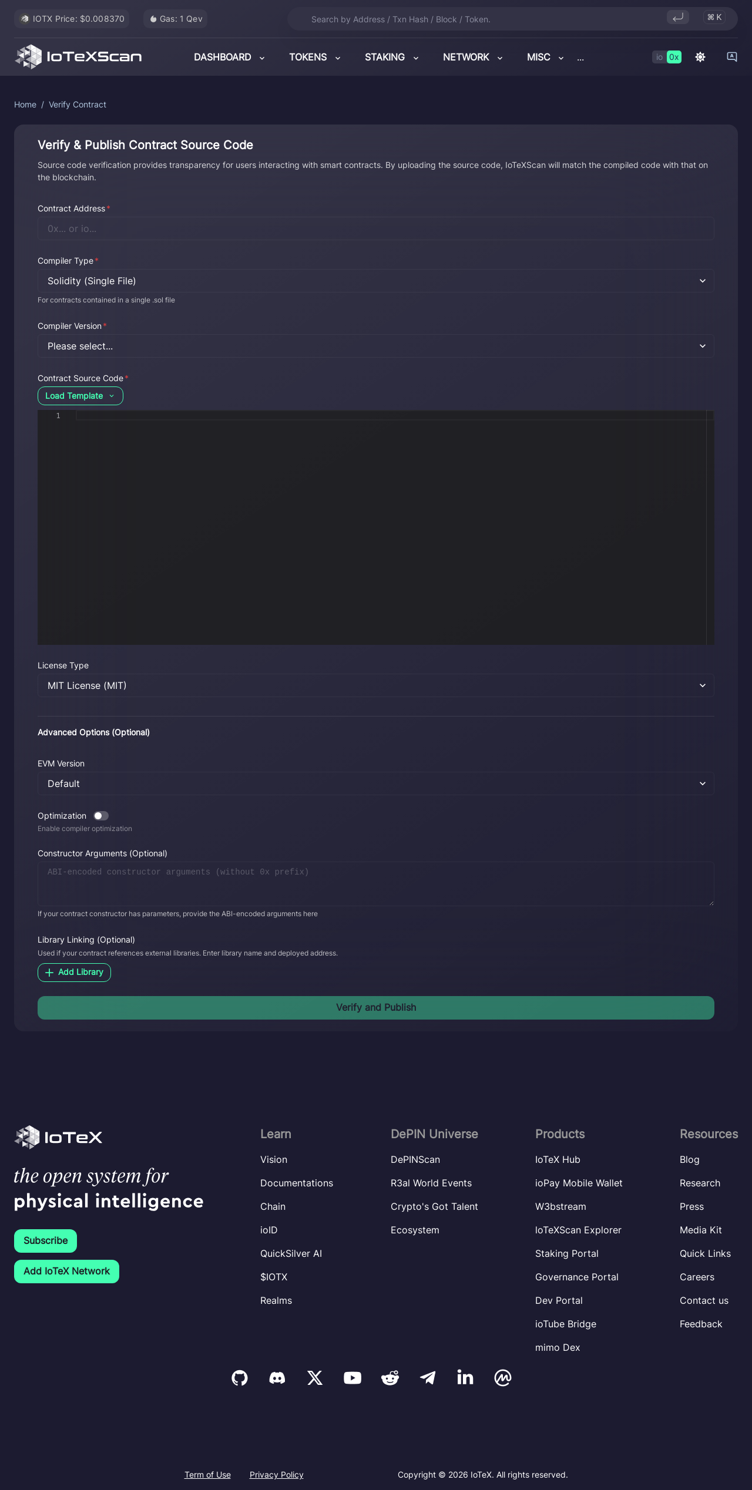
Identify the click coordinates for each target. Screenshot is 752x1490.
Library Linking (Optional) (86, 939)
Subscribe (46, 1240)
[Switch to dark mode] (700, 57)
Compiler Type (68, 260)
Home (25, 104)
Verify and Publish (376, 1007)
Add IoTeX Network (67, 1271)
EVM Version (61, 763)
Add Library (74, 972)
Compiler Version (72, 326)
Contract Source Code (83, 378)
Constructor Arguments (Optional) (102, 853)
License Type (63, 665)
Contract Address (74, 208)
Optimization (62, 815)
